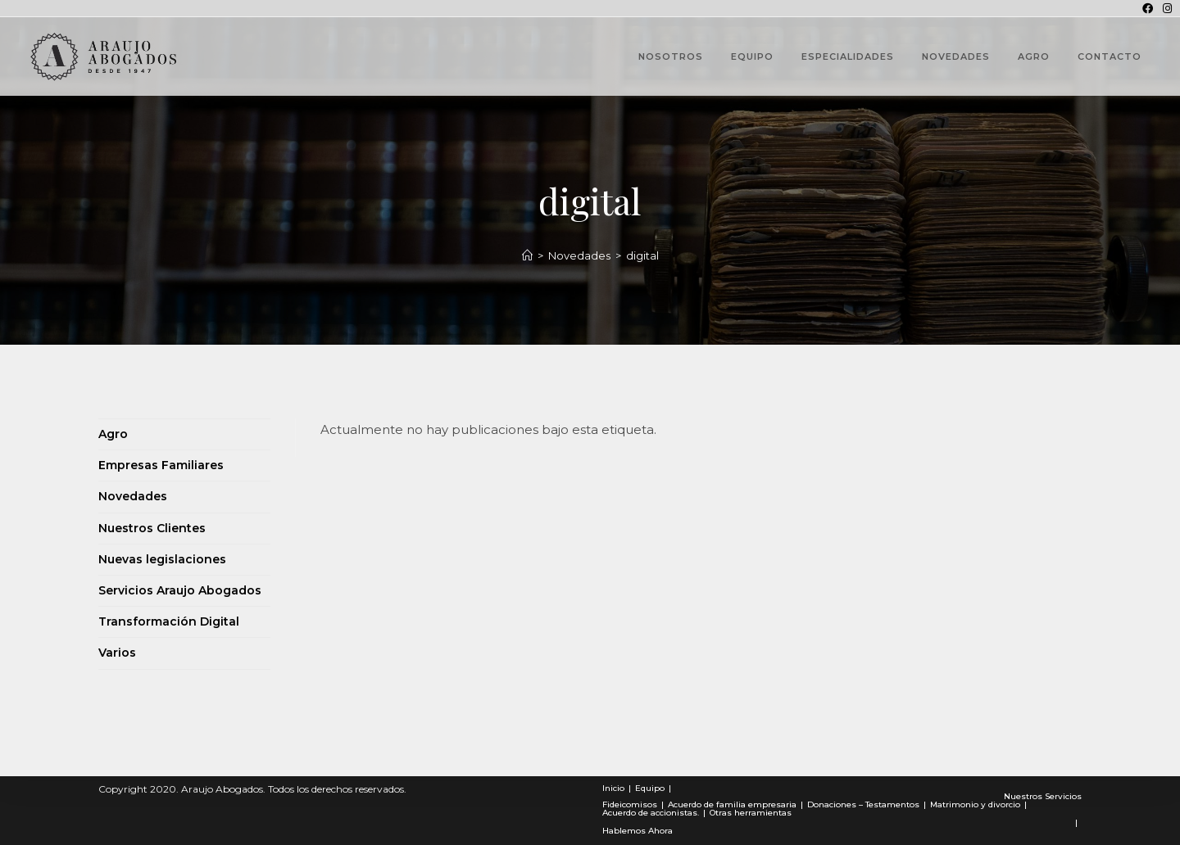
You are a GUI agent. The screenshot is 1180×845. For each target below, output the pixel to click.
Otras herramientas (751, 812)
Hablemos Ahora (637, 830)
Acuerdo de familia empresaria (732, 804)
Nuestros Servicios (1043, 796)
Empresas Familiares (161, 465)
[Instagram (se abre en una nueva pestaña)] (1165, 8)
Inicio (613, 788)
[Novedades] (527, 255)
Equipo (650, 788)
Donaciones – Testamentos (863, 804)
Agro (113, 434)
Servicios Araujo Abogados (179, 590)
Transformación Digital (168, 621)
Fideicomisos (629, 804)
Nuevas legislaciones (162, 559)
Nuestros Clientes (152, 528)
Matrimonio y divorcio (975, 804)
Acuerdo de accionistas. (650, 812)
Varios (117, 652)
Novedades (132, 496)
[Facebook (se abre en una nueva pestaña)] (1147, 8)
